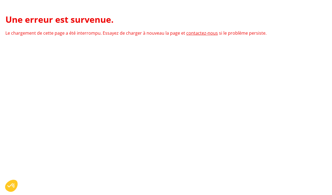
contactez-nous (202, 33)
